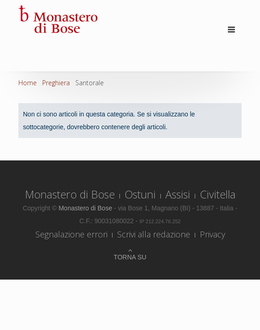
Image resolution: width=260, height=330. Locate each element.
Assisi (177, 194)
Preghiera (56, 82)
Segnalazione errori (71, 234)
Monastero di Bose (70, 194)
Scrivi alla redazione (153, 234)
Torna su (129, 257)
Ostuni (140, 194)
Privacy (212, 234)
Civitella (218, 194)
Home (27, 82)
